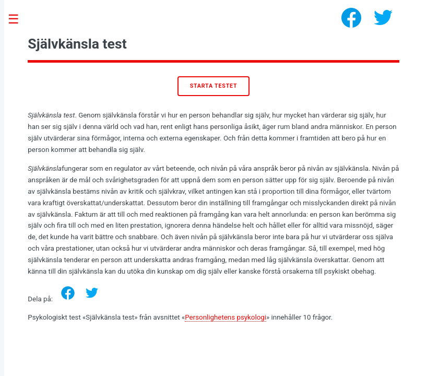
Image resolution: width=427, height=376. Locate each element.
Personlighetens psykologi (225, 317)
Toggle (19, 19)
